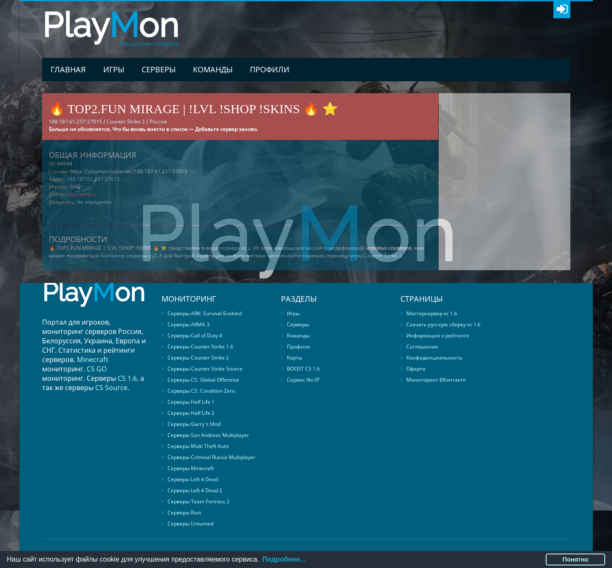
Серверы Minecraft (190, 468)
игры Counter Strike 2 (376, 255)
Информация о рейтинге (437, 335)
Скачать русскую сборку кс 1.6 (443, 324)
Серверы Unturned (190, 523)
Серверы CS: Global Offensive (203, 379)
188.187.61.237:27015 (93, 179)
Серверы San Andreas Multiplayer (208, 435)
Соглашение (422, 346)
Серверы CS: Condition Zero (201, 390)
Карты (294, 357)
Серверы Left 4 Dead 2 (194, 490)
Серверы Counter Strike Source (205, 368)
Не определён (94, 202)
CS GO (97, 369)
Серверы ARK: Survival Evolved (204, 313)
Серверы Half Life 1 (191, 401)
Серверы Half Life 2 (191, 413)
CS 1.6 (127, 378)
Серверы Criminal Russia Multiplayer (211, 457)
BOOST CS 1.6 (303, 368)
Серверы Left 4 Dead (192, 479)
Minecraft (92, 359)
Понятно (576, 559)
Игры (113, 69)
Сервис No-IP (303, 379)
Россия (158, 121)
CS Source (111, 387)
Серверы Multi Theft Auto (198, 446)
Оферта (415, 368)
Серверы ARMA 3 (188, 324)
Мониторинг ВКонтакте (436, 379)
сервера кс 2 (235, 247)
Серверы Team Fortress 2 (198, 501)
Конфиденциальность (434, 357)
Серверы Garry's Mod (194, 424)
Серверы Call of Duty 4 (194, 335)
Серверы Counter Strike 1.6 (200, 346)
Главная (68, 69)
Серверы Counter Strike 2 (198, 357)
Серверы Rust (184, 512)
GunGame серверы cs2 (128, 255)
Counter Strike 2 (126, 121)
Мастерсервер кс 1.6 (431, 313)
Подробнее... (283, 559)
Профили (269, 69)
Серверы (159, 69)
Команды (212, 69)
